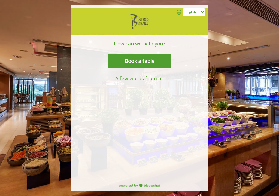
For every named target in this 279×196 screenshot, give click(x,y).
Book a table (139, 61)
